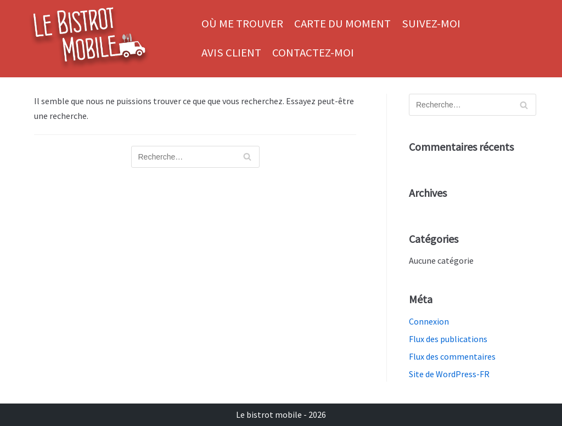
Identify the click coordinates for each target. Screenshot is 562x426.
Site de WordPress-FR (449, 373)
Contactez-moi (313, 53)
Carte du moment (342, 23)
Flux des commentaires (452, 356)
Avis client (231, 53)
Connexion (429, 321)
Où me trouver (242, 23)
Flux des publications (448, 338)
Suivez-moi (431, 23)
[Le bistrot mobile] (89, 38)
